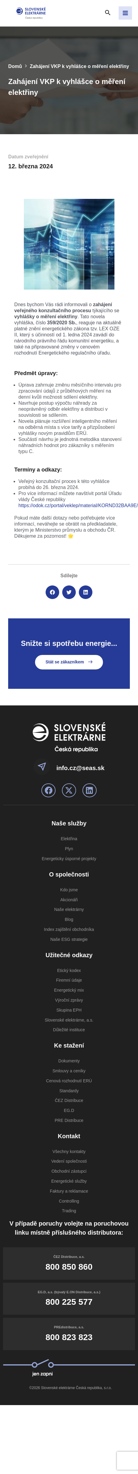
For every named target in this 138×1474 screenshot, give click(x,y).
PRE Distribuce (69, 1120)
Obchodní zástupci (69, 1171)
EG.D (69, 1110)
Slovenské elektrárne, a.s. (69, 1020)
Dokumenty (69, 1060)
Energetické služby (69, 1181)
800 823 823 (69, 1337)
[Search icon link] (107, 13)
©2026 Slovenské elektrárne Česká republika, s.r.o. (70, 1388)
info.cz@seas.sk (80, 767)
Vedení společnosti (69, 1161)
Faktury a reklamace (69, 1191)
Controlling (69, 1201)
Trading (69, 1210)
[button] (52, 592)
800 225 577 (69, 1302)
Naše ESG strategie (69, 939)
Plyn (69, 848)
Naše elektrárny (69, 909)
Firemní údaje (69, 980)
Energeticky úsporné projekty (69, 858)
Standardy (69, 1090)
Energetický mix (69, 990)
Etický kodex (69, 970)
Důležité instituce (69, 1029)
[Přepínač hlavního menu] (125, 13)
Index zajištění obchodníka (69, 929)
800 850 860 (69, 1267)
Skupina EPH (69, 1010)
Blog (69, 919)
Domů (15, 66)
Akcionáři (69, 899)
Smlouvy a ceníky (69, 1070)
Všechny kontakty (69, 1151)
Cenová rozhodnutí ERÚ (69, 1080)
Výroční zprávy (69, 1000)
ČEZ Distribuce (69, 1100)
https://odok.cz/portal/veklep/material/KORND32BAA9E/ (78, 505)
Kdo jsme (69, 889)
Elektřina (69, 838)
